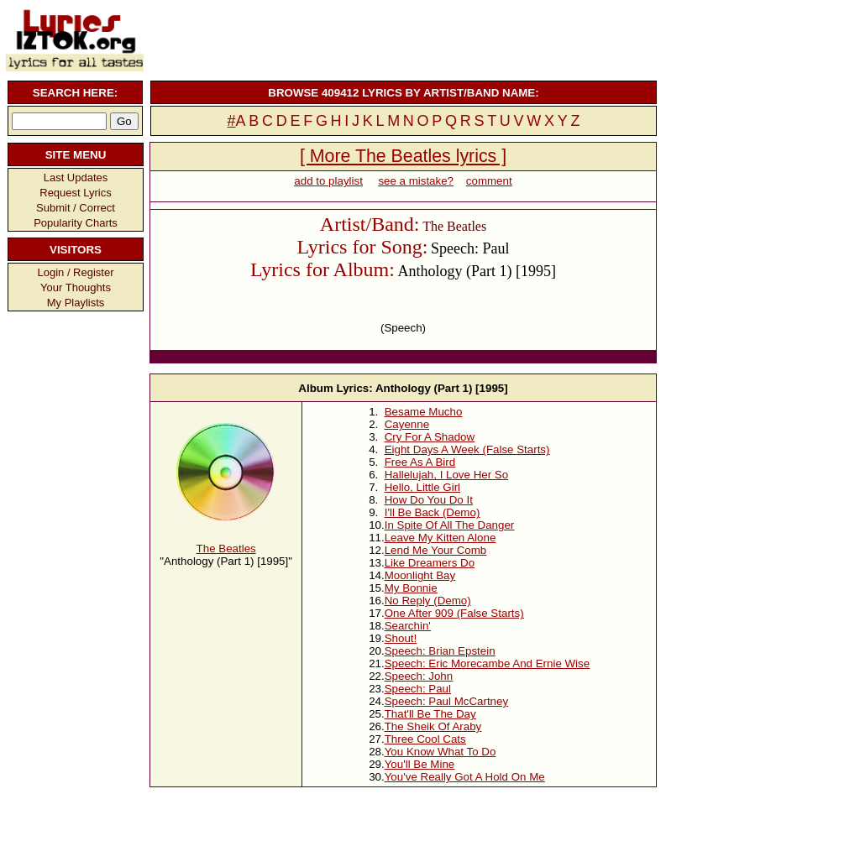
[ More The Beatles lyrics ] (403, 156)
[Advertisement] (401, 38)
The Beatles (226, 548)
